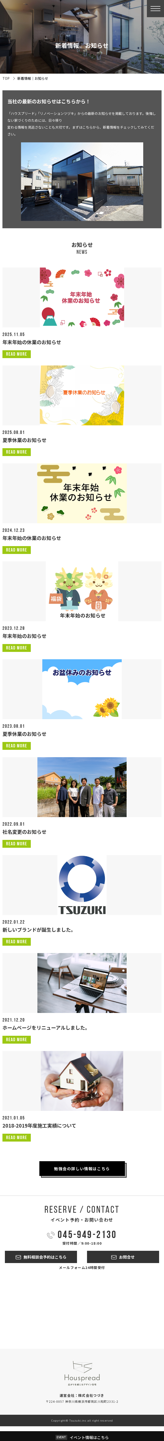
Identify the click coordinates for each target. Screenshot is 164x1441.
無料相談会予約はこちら (44, 1257)
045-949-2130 (87, 1235)
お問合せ (127, 1257)
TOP (6, 78)
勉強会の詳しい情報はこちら (82, 1169)
